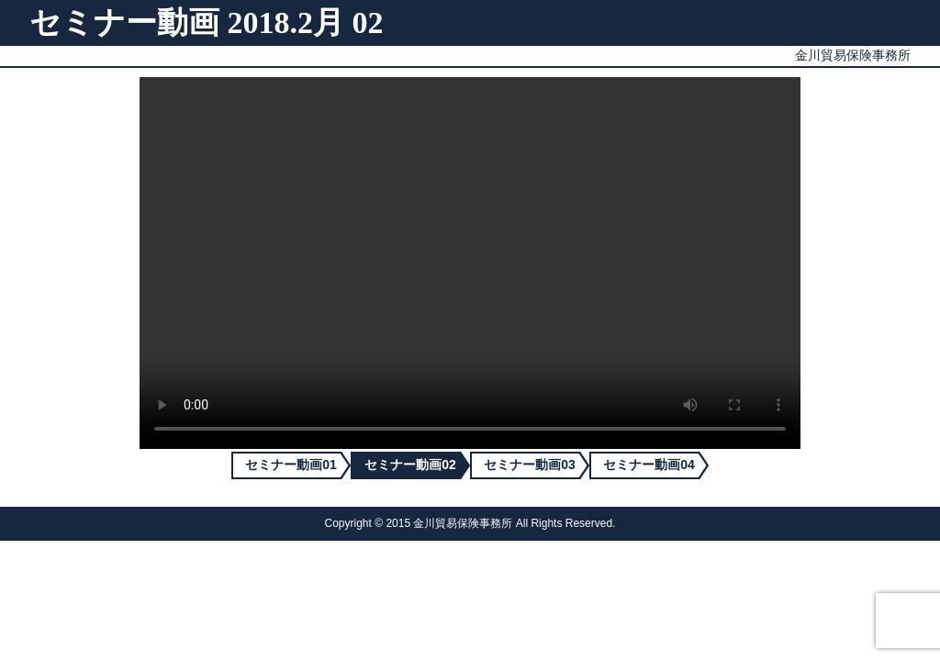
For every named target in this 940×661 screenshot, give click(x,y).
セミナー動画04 (649, 464)
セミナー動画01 (291, 464)
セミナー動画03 (530, 464)
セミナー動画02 (410, 464)
